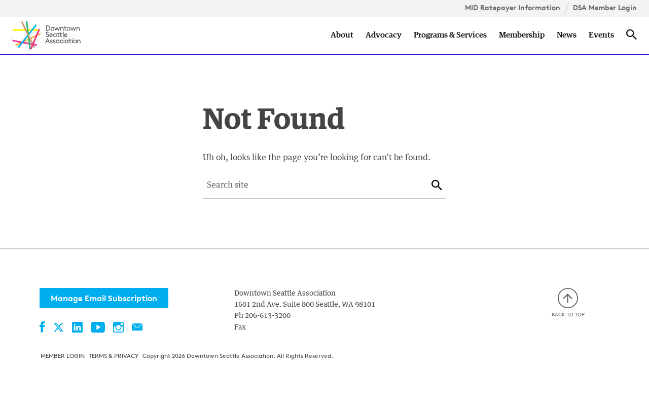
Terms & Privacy (113, 355)
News (566, 35)
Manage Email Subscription (104, 298)
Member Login (63, 355)
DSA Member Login (605, 7)
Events (601, 35)
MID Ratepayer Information (512, 7)
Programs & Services (450, 35)
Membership (522, 35)
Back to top (568, 303)
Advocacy (384, 35)
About (342, 35)
